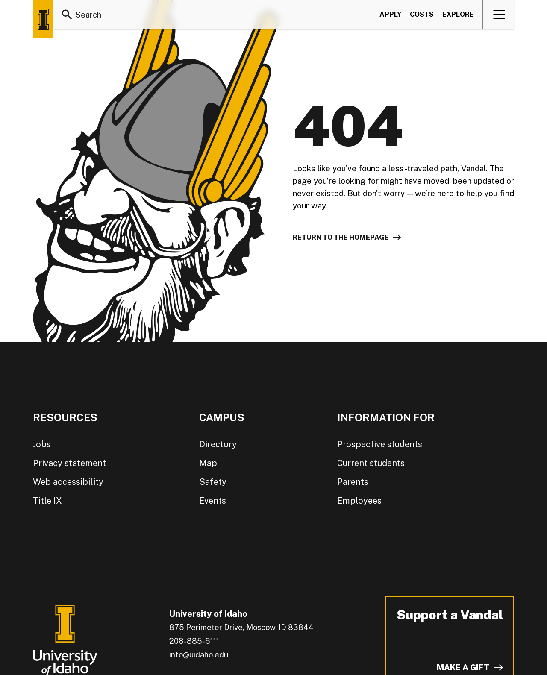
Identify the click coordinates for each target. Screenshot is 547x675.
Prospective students (379, 444)
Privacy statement (69, 463)
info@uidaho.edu (198, 654)
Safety (212, 482)
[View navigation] (499, 14)
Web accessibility (68, 482)
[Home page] (43, 19)
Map (208, 463)
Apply (390, 14)
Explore (458, 14)
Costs (422, 14)
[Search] (67, 14)
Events (212, 501)
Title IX (47, 501)
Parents (352, 482)
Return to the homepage (341, 237)
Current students (371, 463)
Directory (218, 444)
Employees (359, 501)
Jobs (42, 444)
